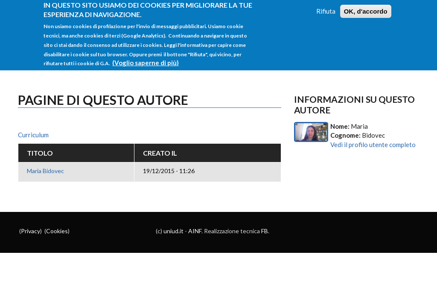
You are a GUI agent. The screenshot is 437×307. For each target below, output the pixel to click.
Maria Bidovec (45, 170)
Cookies (57, 231)
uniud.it (173, 231)
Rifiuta (325, 6)
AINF (194, 231)
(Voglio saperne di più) (145, 58)
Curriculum (33, 135)
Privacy (30, 231)
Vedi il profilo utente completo (373, 144)
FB (264, 231)
